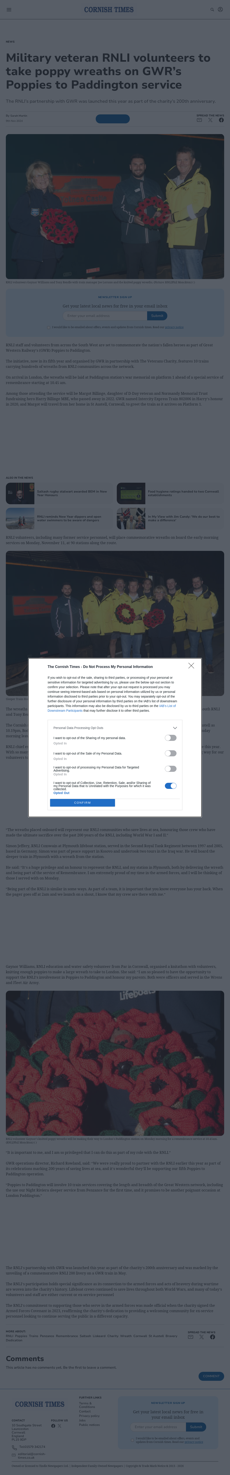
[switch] (171, 738)
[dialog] (115, 737)
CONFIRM (82, 802)
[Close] (192, 667)
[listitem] (115, 728)
